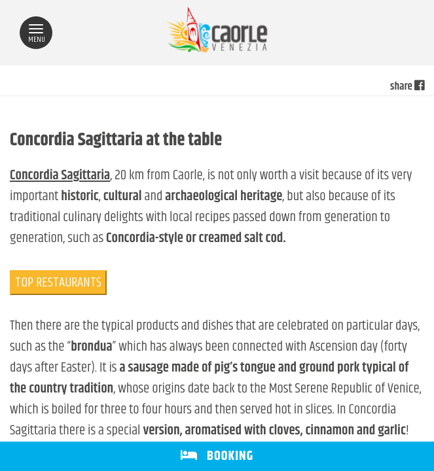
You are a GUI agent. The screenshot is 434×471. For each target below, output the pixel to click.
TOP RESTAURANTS (58, 282)
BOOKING (217, 456)
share (407, 87)
